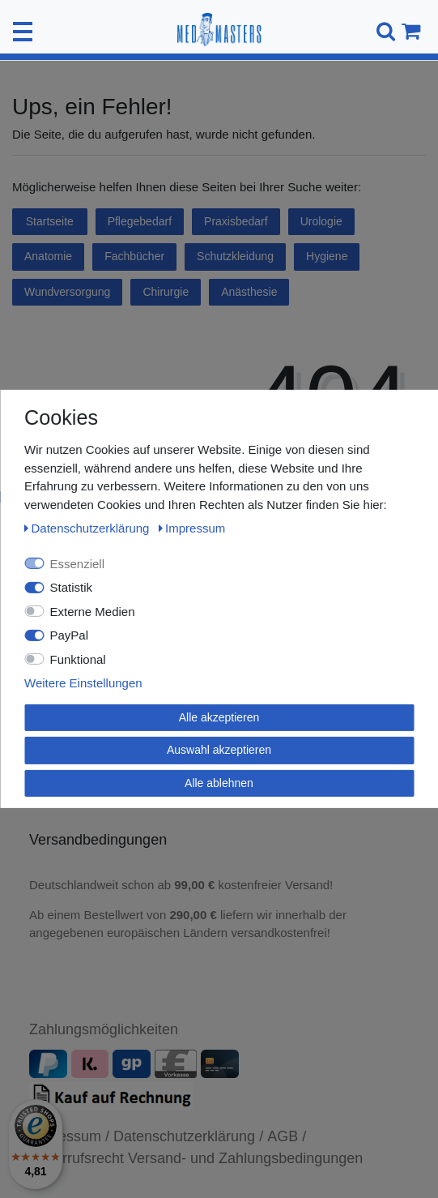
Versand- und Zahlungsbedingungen (245, 1158)
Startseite (50, 221)
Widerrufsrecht (76, 1158)
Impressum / (69, 1136)
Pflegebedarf (140, 221)
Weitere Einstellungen (83, 683)
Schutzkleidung (235, 256)
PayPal (69, 635)
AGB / (286, 1136)
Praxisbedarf (236, 221)
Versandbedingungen (100, 840)
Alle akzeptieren (219, 716)
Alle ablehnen (219, 782)
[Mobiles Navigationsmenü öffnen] (22, 31)
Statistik (71, 587)
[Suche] (383, 31)
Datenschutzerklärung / (188, 1136)
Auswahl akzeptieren (219, 749)
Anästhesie (249, 291)
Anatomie (48, 256)
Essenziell (77, 563)
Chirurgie (165, 291)
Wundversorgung (67, 291)
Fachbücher (134, 256)
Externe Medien (92, 611)
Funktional (78, 658)
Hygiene (326, 256)
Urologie (321, 221)
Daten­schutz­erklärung (88, 528)
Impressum (192, 528)
